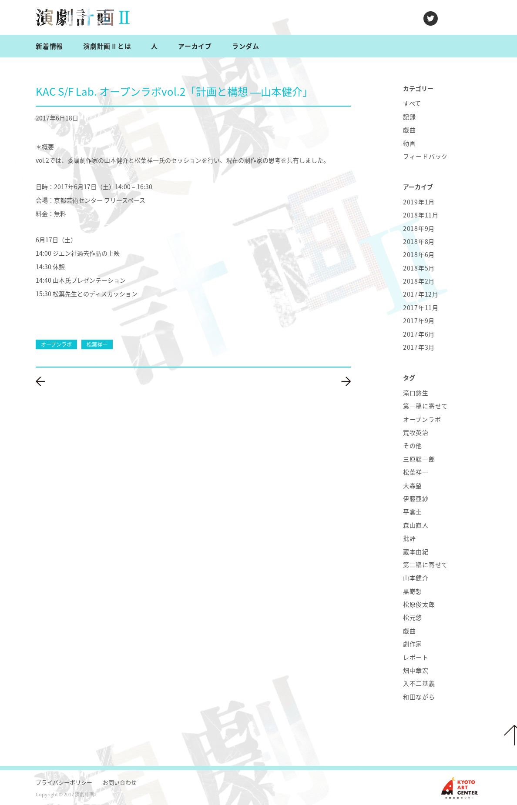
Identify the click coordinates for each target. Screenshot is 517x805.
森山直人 (416, 525)
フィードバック (425, 156)
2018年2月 (419, 281)
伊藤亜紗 (416, 498)
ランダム (245, 46)
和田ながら (419, 696)
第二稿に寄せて (425, 564)
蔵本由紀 (416, 551)
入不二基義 (419, 683)
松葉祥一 (416, 472)
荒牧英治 (416, 432)
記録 (409, 116)
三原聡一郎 (419, 458)
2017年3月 (419, 347)
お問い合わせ (120, 782)
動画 (409, 143)
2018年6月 (419, 254)
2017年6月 (419, 334)
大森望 (412, 485)
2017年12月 (421, 294)
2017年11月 (421, 307)
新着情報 (49, 46)
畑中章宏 (416, 670)
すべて (412, 103)
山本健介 (416, 577)
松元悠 (412, 617)
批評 (409, 538)
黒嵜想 (412, 591)
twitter (430, 18)
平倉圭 (412, 511)
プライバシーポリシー (64, 782)
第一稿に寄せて (425, 405)
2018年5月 (419, 268)
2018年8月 (419, 241)
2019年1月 (419, 201)
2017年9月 (419, 320)
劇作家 (412, 643)
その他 (412, 445)
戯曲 (409, 129)
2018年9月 (419, 228)
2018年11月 (421, 214)
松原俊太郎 (419, 604)
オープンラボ (422, 419)
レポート (416, 657)
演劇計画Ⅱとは (107, 46)
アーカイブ (195, 46)
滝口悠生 (416, 392)
